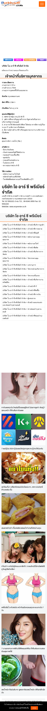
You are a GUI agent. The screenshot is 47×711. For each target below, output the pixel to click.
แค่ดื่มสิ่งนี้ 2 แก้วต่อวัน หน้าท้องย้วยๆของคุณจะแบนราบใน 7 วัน (23, 609)
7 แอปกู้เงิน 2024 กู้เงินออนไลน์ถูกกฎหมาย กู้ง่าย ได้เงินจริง (22, 448)
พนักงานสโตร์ (33, 244)
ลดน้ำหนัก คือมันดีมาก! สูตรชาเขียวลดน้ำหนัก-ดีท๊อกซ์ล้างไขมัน (23, 691)
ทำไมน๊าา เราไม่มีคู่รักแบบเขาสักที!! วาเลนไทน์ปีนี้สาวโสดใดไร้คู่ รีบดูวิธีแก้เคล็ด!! (23, 568)
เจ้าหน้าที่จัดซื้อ (33, 290)
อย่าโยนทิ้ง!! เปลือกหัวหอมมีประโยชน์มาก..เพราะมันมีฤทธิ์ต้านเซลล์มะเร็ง (22, 488)
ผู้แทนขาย (31, 298)
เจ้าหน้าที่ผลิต (33, 248)
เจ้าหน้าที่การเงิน (34, 294)
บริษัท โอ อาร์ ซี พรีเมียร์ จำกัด (23, 217)
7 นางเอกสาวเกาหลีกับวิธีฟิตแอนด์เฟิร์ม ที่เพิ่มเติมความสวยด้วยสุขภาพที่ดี (23, 650)
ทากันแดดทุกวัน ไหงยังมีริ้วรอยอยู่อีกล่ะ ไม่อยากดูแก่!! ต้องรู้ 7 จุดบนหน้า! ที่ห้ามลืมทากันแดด (23, 409)
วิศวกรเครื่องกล (34, 276)
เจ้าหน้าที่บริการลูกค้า (36, 225)
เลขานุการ (32, 265)
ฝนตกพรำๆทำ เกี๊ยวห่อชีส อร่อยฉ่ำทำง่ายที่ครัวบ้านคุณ (21, 528)
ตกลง (34, 708)
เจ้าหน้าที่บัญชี (33, 233)
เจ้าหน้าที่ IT (32, 286)
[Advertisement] (23, 33)
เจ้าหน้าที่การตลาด (35, 229)
